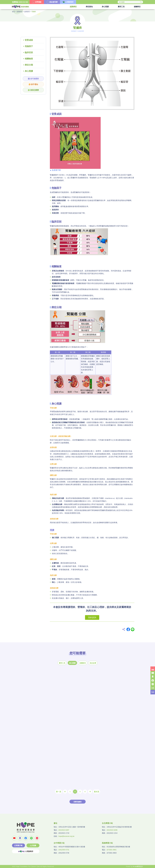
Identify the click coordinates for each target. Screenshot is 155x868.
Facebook (128, 629)
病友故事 (93, 663)
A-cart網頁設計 (138, 866)
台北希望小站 (107, 823)
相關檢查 (29, 59)
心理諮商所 (25, 851)
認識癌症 (19, 11)
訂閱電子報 (18, 845)
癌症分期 (29, 65)
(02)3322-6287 (64, 830)
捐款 (152, 670)
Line (132, 629)
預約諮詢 (92, 617)
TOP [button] (152, 692)
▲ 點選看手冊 (55, 170)
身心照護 (29, 71)
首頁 (13, 11)
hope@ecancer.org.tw (66, 836)
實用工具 (62, 663)
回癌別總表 (78, 802)
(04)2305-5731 (64, 850)
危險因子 (29, 46)
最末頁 (96, 792)
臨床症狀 (29, 52)
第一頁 (58, 792)
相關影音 (82, 663)
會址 (55, 823)
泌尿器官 (27, 11)
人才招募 (33, 845)
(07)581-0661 (112, 850)
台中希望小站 (59, 843)
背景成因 (29, 40)
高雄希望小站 (107, 843)
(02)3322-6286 (112, 830)
